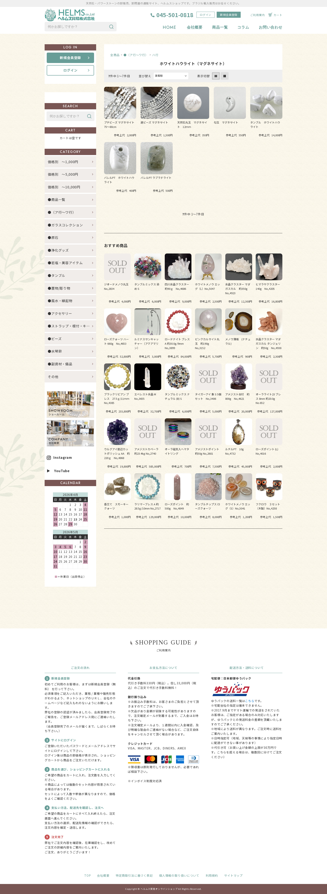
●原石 (53, 237)
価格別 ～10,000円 (64, 186)
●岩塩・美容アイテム (65, 262)
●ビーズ (55, 338)
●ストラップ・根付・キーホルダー (72, 325)
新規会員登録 (228, 15)
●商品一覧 (58, 199)
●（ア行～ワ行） (135, 55)
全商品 (115, 55)
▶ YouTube (58, 470)
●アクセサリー (60, 313)
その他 (53, 376)
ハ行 (155, 55)
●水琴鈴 (55, 351)
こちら (249, 701)
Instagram (62, 457)
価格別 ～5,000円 (63, 174)
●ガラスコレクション (65, 224)
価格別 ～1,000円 (63, 161)
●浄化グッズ (58, 250)
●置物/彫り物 (59, 288)
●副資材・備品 (60, 363)
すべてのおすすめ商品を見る (193, 541)
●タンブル (56, 275)
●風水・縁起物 (60, 300)
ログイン (205, 15)
